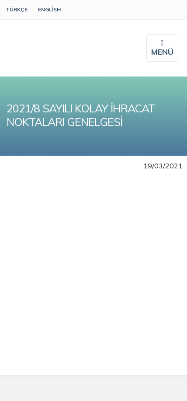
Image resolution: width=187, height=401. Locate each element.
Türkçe (17, 9)
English (49, 9)
